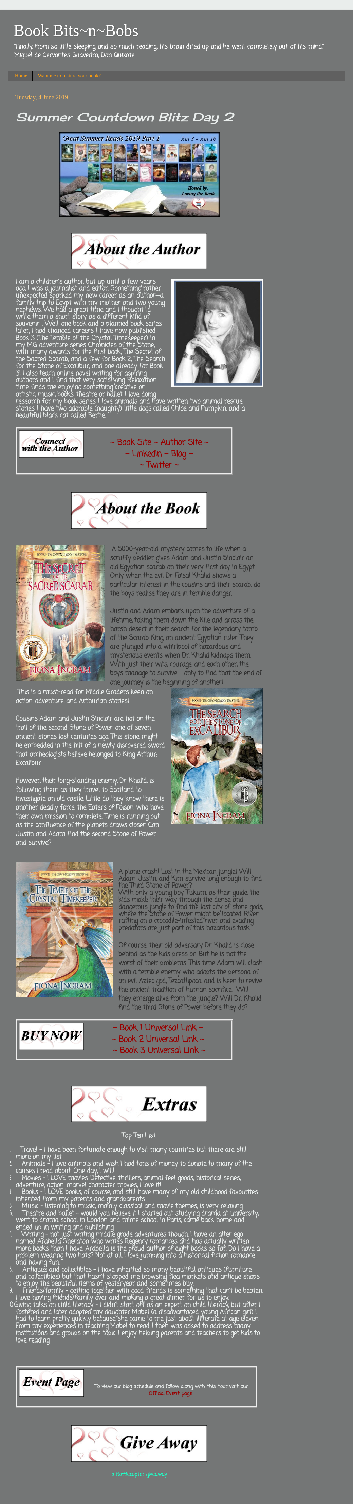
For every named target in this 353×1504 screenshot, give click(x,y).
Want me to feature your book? (69, 75)
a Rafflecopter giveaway (139, 1474)
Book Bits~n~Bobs (76, 30)
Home (21, 75)
